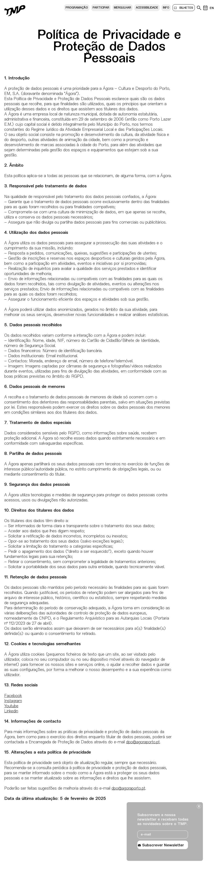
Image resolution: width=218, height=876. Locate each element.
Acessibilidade (147, 8)
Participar (101, 8)
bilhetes (185, 8)
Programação (77, 8)
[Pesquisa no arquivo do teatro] (199, 8)
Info (166, 8)
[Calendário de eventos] (205, 8)
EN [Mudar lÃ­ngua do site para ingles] (212, 8)
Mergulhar (122, 8)
